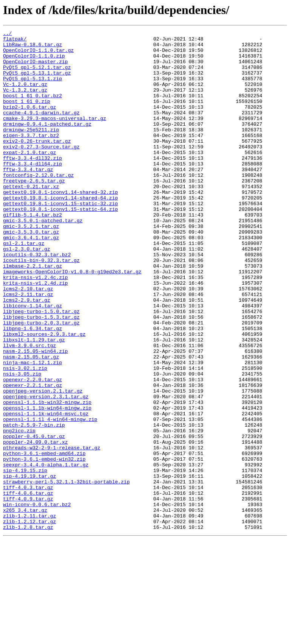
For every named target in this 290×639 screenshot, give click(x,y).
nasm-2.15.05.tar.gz (31, 422)
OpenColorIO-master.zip (35, 68)
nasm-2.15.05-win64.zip (35, 415)
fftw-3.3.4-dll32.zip (32, 184)
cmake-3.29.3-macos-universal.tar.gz (54, 136)
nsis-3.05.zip (22, 443)
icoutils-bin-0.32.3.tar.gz (41, 306)
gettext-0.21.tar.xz (31, 218)
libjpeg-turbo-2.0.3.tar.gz (41, 381)
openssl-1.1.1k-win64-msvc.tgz (45, 490)
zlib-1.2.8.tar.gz (28, 626)
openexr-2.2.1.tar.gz (32, 456)
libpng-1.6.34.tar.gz (32, 388)
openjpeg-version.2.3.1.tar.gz (45, 470)
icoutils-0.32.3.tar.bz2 (37, 299)
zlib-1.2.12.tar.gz (29, 620)
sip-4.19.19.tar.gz (29, 565)
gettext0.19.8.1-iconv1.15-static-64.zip (60, 245)
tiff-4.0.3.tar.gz (28, 579)
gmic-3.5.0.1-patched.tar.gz (43, 259)
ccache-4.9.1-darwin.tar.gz (41, 129)
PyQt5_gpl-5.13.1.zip (32, 88)
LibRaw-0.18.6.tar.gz (32, 47)
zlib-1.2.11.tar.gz (29, 613)
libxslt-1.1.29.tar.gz (34, 402)
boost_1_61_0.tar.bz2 (32, 109)
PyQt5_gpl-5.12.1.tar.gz (37, 75)
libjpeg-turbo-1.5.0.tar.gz (41, 368)
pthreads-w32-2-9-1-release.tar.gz (51, 531)
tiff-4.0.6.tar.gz (28, 586)
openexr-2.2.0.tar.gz (32, 449)
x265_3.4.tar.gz (25, 606)
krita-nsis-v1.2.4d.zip (35, 333)
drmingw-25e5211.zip (31, 150)
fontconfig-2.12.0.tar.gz (38, 204)
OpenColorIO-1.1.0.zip (34, 61)
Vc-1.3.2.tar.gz (25, 102)
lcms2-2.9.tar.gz (26, 354)
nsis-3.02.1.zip (25, 436)
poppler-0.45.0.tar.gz (34, 517)
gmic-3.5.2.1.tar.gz (31, 265)
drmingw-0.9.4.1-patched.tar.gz (47, 143)
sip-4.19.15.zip (25, 558)
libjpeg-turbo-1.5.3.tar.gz (41, 374)
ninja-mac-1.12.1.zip (32, 429)
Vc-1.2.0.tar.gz (25, 95)
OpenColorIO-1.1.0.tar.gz (38, 54)
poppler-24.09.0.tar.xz (35, 524)
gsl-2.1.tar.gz (23, 286)
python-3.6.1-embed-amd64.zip (44, 538)
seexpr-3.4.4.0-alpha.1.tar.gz (45, 552)
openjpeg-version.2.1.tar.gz (43, 463)
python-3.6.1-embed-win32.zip (44, 545)
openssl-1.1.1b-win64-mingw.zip (47, 483)
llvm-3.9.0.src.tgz (29, 408)
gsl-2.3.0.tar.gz (26, 293)
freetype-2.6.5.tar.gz (34, 211)
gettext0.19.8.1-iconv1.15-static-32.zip (60, 238)
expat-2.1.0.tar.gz (29, 177)
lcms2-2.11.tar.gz (28, 347)
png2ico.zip (19, 511)
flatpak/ (14, 40)
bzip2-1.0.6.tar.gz (29, 122)
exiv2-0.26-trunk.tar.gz (37, 163)
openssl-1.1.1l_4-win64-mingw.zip (50, 497)
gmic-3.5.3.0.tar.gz (31, 272)
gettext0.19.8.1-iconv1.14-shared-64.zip (60, 231)
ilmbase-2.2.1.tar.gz (32, 313)
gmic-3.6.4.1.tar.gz (31, 279)
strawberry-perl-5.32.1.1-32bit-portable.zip (66, 572)
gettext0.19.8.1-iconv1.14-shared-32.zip (60, 224)
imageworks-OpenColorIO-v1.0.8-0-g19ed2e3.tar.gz (72, 320)
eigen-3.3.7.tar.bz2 (31, 156)
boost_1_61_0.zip (26, 115)
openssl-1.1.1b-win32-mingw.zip (47, 477)
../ (7, 34)
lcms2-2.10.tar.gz (28, 340)
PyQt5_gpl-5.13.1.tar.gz (37, 81)
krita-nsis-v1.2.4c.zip (35, 327)
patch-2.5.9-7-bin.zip (34, 504)
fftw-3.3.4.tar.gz (28, 197)
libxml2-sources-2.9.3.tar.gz (44, 395)
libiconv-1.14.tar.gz (32, 361)
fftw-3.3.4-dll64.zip (32, 190)
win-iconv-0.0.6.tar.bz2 (37, 599)
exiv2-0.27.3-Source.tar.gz (41, 170)
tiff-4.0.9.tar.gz (28, 592)
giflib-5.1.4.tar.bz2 (32, 252)
